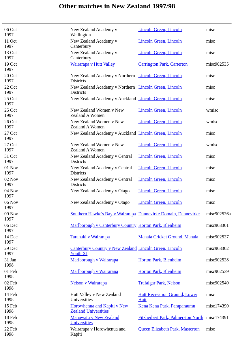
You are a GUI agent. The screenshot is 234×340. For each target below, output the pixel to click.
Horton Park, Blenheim (159, 225)
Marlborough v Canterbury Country (103, 225)
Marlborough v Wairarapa (94, 259)
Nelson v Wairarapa (88, 282)
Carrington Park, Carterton (163, 64)
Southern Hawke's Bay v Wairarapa (103, 213)
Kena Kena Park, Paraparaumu (166, 305)
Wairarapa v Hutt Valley (92, 64)
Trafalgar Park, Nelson (159, 282)
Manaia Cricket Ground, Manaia (168, 236)
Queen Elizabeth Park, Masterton (168, 328)
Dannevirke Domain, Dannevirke (169, 213)
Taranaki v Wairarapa (90, 236)
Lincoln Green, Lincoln (160, 29)
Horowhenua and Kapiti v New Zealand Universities (99, 308)
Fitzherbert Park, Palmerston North (170, 317)
